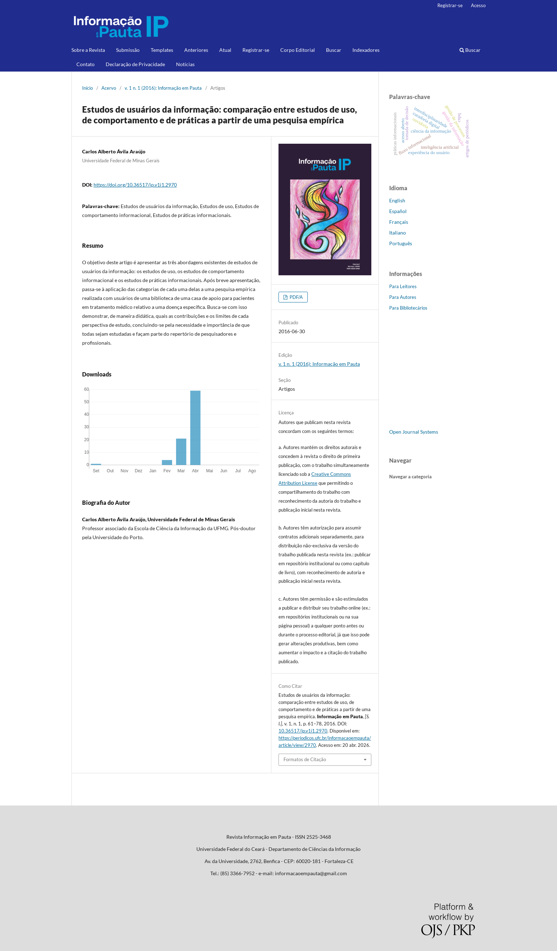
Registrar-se (255, 50)
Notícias (185, 64)
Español (398, 211)
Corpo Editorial (297, 50)
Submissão (128, 50)
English (397, 200)
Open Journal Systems (413, 432)
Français (398, 222)
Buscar (333, 50)
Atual (225, 50)
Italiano (397, 233)
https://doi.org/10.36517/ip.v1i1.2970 (135, 185)
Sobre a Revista (88, 50)
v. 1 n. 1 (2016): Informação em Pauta (163, 88)
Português (400, 243)
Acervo (108, 88)
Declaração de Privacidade (135, 64)
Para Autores (402, 297)
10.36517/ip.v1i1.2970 (302, 731)
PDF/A (295, 297)
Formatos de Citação (304, 759)
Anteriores (196, 50)
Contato (85, 64)
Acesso (478, 5)
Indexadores (366, 50)
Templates (162, 50)
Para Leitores (403, 286)
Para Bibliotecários (408, 308)
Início (87, 88)
